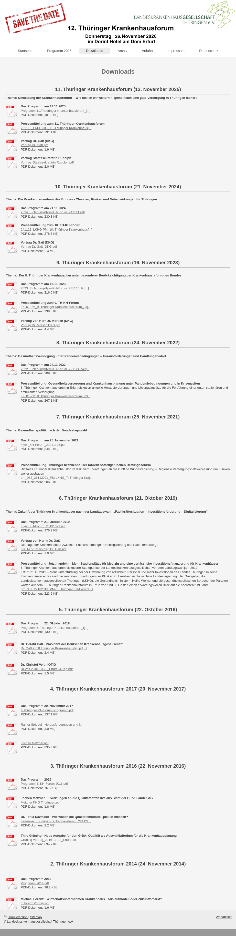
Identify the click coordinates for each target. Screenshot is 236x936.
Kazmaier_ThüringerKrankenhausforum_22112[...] (56, 821)
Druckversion (16, 917)
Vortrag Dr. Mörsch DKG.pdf (40, 325)
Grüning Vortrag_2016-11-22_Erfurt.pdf (48, 840)
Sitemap (36, 917)
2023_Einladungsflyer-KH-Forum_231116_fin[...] (55, 288)
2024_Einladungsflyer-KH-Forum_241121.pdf (53, 212)
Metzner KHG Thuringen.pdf (40, 802)
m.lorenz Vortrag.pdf (35, 903)
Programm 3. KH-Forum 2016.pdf (44, 783)
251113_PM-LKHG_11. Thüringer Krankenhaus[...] (56, 128)
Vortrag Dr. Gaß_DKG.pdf (39, 246)
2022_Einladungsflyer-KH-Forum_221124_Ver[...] (55, 369)
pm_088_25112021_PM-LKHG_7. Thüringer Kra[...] (57, 477)
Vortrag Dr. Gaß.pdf (34, 145)
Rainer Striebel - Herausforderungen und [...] (52, 724)
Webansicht (224, 917)
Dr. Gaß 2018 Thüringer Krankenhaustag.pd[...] (54, 648)
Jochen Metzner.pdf (34, 743)
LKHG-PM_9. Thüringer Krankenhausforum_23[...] (56, 307)
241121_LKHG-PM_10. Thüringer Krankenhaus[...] (56, 229)
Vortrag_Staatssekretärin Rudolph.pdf (47, 162)
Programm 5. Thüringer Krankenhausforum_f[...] (54, 628)
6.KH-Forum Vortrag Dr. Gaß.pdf (43, 549)
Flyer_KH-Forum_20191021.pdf (43, 526)
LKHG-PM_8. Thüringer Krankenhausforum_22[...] (56, 396)
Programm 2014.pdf (35, 883)
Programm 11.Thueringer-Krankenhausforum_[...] (55, 110)
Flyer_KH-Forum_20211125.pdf (43, 445)
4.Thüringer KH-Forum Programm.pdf (47, 710)
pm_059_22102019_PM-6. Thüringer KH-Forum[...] (57, 589)
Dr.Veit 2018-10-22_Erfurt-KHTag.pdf (47, 669)
